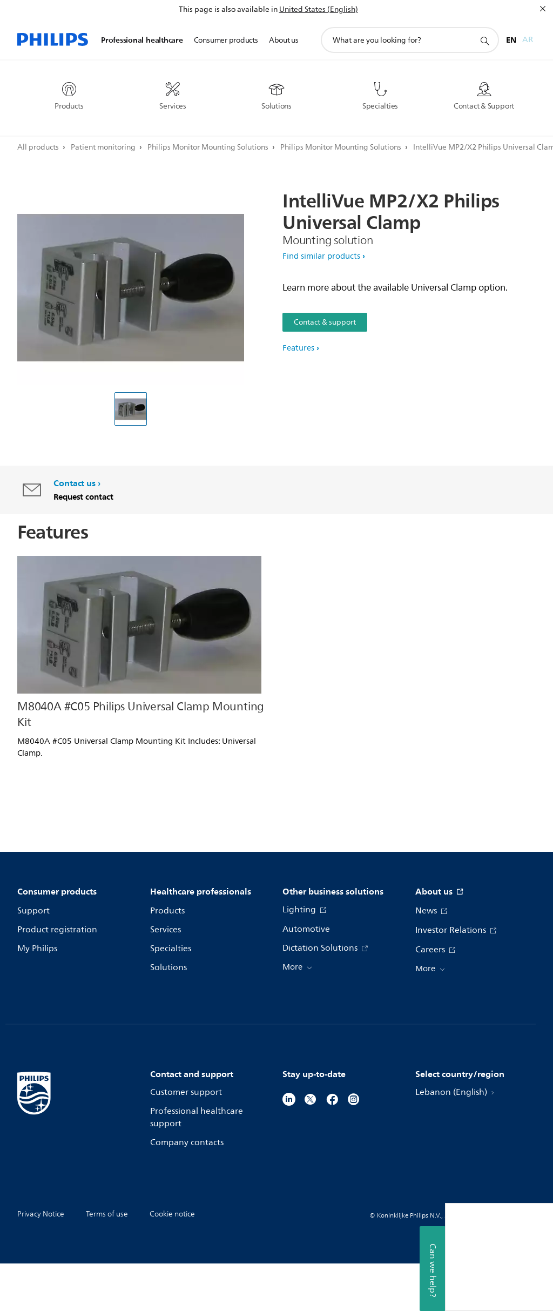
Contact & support (325, 322)
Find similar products (321, 256)
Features (298, 348)
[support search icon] (484, 40)
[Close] (542, 8)
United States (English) (318, 9)
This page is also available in (228, 9)
